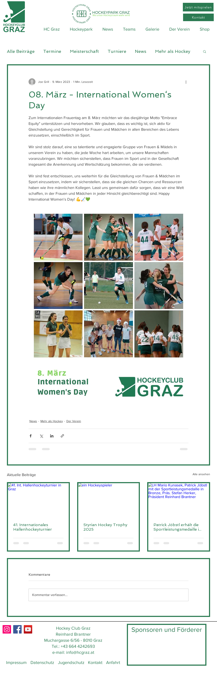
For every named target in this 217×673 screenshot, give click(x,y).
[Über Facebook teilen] (31, 436)
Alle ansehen (201, 474)
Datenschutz (42, 662)
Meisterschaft (84, 51)
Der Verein (73, 421)
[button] (205, 51)
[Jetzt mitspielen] (198, 7)
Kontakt (95, 662)
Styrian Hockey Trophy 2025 (105, 526)
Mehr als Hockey (172, 51)
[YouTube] (28, 629)
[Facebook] (17, 629)
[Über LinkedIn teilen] (52, 436)
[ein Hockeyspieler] (108, 500)
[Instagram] (7, 629)
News (140, 51)
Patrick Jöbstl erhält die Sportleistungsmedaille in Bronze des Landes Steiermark (177, 526)
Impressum (16, 662)
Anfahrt (113, 662)
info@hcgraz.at (80, 652)
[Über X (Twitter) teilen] (41, 436)
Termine (52, 51)
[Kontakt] (198, 17)
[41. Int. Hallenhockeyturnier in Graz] (38, 500)
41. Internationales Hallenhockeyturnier (32, 526)
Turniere (117, 51)
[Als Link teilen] (62, 436)
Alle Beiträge (21, 51)
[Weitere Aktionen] (185, 81)
